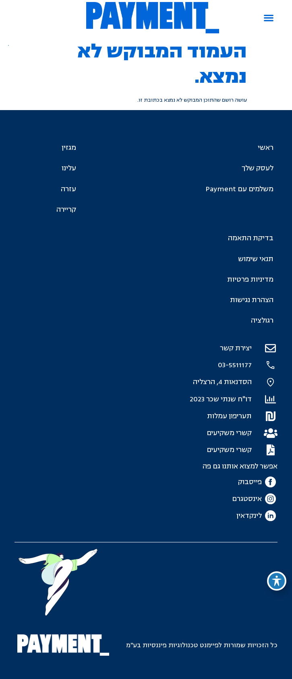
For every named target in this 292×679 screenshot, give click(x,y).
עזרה (68, 189)
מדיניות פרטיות (250, 279)
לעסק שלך (257, 168)
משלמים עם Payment (239, 189)
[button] (268, 18)
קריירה (66, 210)
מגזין (69, 148)
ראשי (265, 148)
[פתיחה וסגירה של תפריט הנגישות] (276, 581)
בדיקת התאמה (250, 238)
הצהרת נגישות (251, 300)
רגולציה (262, 320)
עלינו (69, 168)
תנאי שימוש (255, 259)
